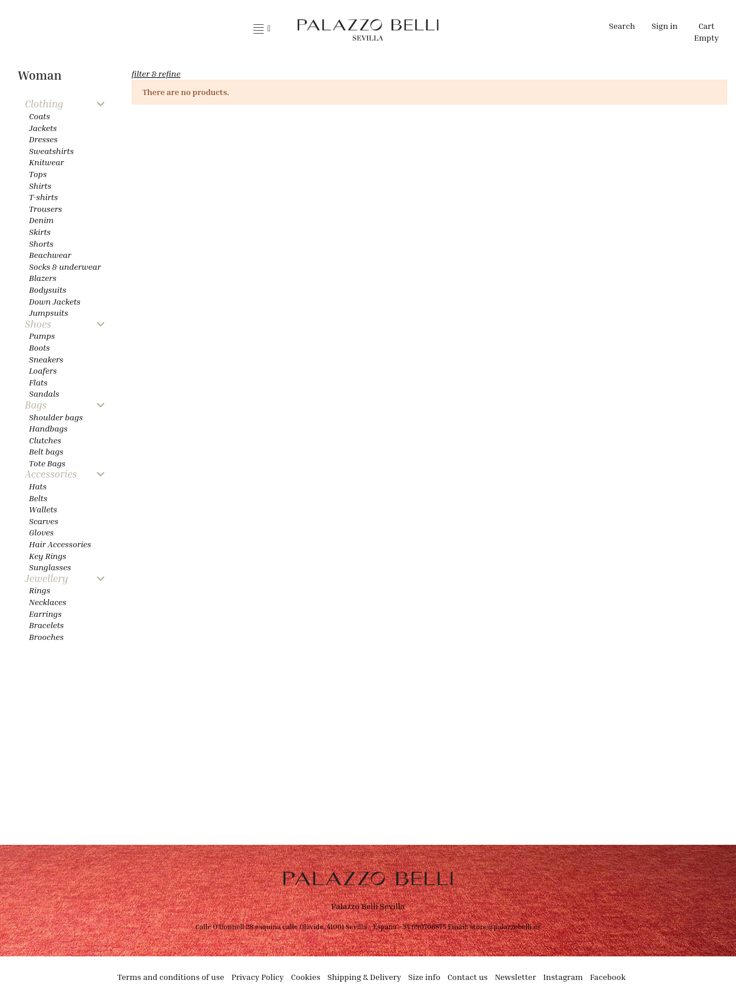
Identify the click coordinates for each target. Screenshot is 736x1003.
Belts (38, 498)
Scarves (43, 521)
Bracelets (46, 625)
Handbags (48, 428)
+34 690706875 (422, 926)
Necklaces (47, 602)
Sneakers (46, 359)
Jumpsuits (48, 313)
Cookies (306, 977)
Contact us (467, 977)
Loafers (43, 370)
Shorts (41, 244)
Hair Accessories (60, 544)
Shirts (40, 186)
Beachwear (50, 255)
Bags (36, 405)
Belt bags (46, 451)
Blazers (43, 278)
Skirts (40, 232)
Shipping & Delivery (364, 977)
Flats (38, 382)
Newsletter (515, 977)
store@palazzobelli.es (505, 926)
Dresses (43, 139)
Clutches (45, 440)
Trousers (45, 209)
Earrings (45, 614)
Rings (39, 590)
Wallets (43, 509)
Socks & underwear (65, 267)
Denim (41, 220)
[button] (261, 29)
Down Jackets (54, 301)
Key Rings (47, 556)
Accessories (51, 474)
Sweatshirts (51, 151)
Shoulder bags (56, 417)
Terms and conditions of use (171, 977)
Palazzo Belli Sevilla (368, 906)
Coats (39, 116)
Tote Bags (47, 463)
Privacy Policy (258, 977)
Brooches (46, 637)
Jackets (43, 128)
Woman (39, 75)
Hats (38, 486)
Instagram (563, 977)
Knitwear (46, 162)
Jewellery (46, 578)
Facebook (608, 977)
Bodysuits (47, 290)
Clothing (44, 104)
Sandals (44, 393)
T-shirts (43, 197)
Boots (39, 347)
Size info (424, 977)
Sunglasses (50, 567)
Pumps (42, 336)
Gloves (41, 532)
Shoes (38, 324)
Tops (38, 174)
